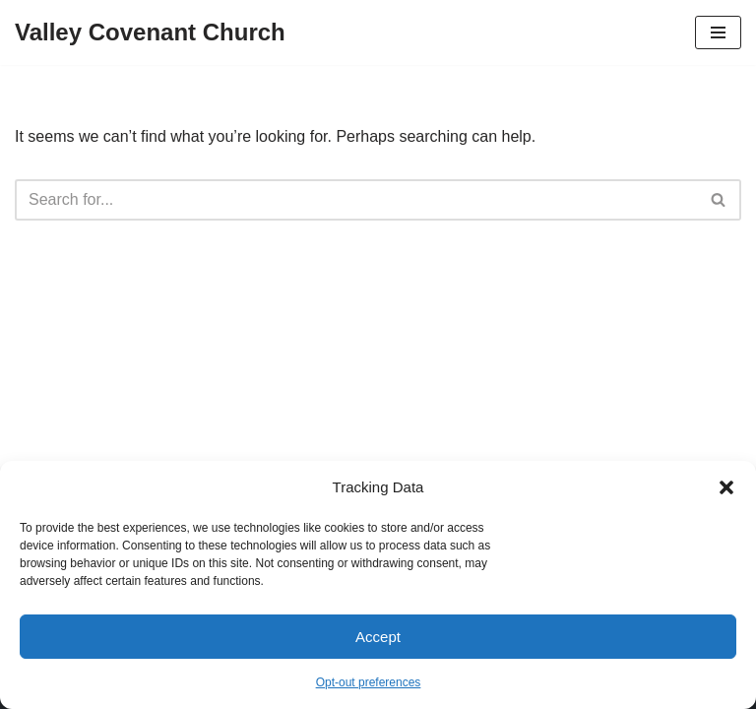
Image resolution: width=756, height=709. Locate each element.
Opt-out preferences (368, 682)
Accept (378, 636)
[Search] (356, 200)
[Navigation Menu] (718, 32)
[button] (726, 487)
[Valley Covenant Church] (150, 32)
